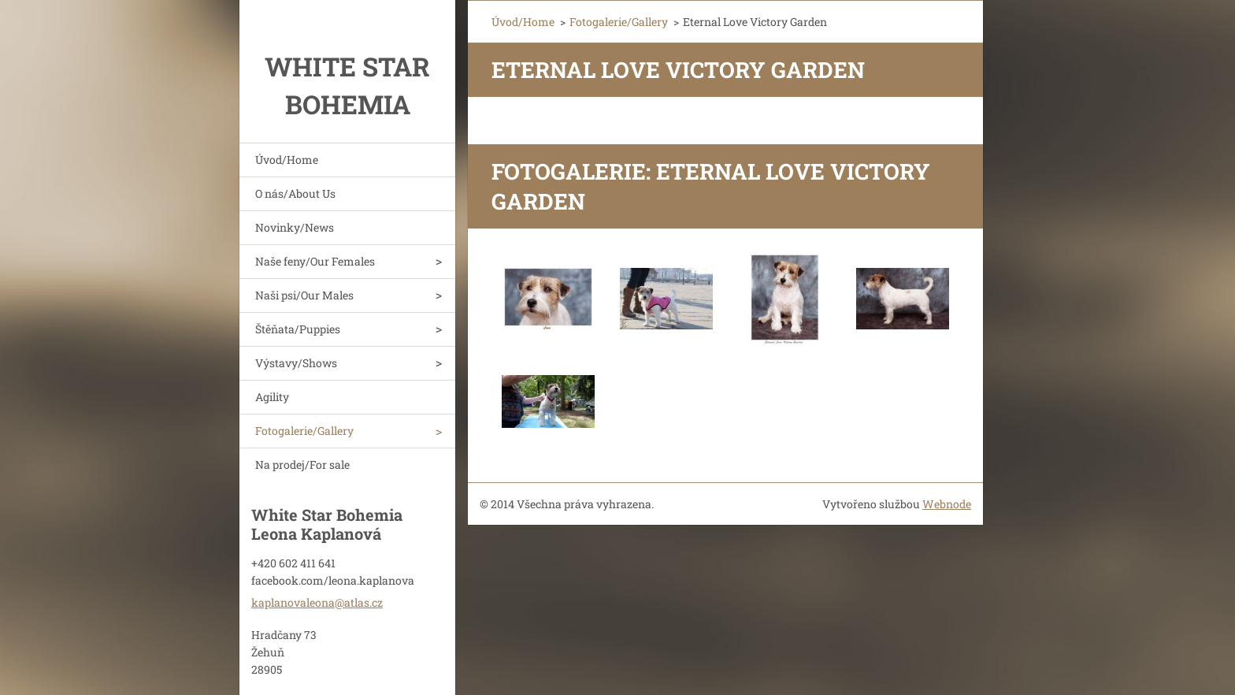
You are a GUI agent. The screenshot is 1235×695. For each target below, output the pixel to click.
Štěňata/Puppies (297, 328)
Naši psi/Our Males (304, 295)
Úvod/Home (286, 159)
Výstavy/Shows (296, 362)
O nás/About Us (295, 193)
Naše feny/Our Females (315, 261)
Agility (272, 396)
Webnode (946, 503)
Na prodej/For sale (302, 464)
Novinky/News (294, 227)
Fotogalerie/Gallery (304, 430)
